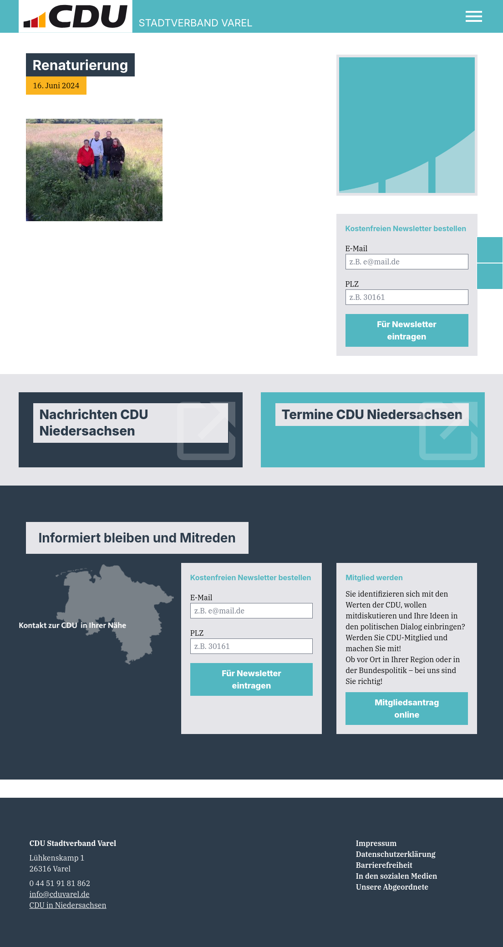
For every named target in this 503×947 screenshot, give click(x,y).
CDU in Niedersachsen (68, 905)
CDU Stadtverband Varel (73, 843)
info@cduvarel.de (60, 894)
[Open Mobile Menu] (474, 16)
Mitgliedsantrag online (407, 708)
